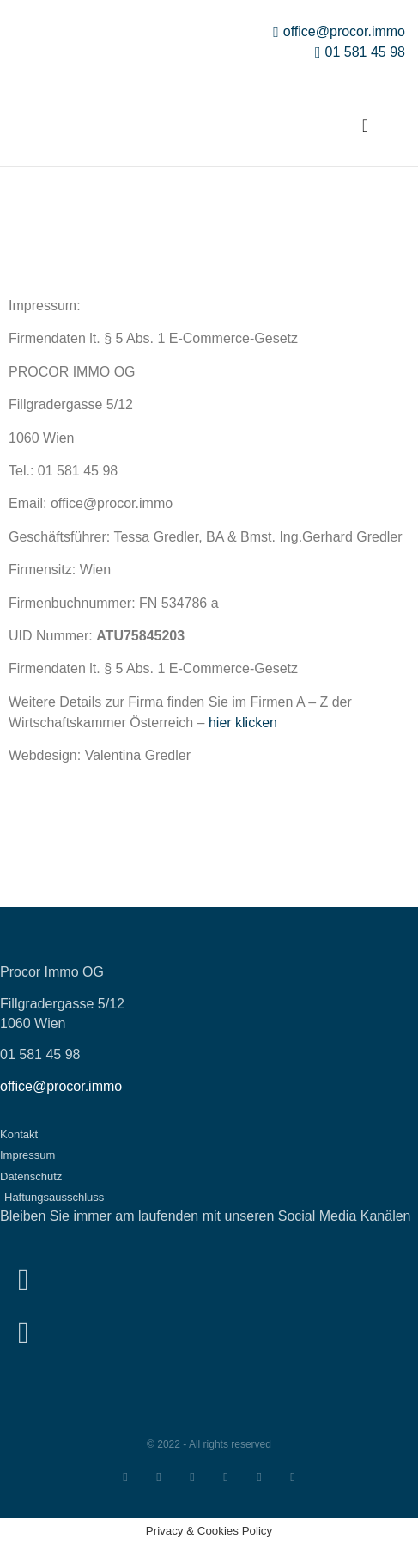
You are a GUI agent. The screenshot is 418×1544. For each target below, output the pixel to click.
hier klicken (243, 722)
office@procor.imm (57, 1086)
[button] (365, 125)
